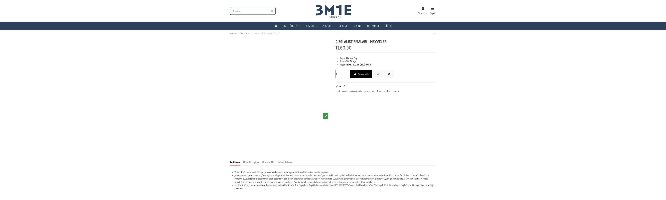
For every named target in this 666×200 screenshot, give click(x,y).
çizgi (381, 91)
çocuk (344, 91)
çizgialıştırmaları (356, 91)
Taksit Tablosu (285, 162)
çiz (373, 91)
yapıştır (367, 91)
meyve (396, 91)
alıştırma (388, 91)
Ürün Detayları (251, 162)
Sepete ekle (361, 74)
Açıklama (235, 162)
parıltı (338, 91)
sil (377, 91)
